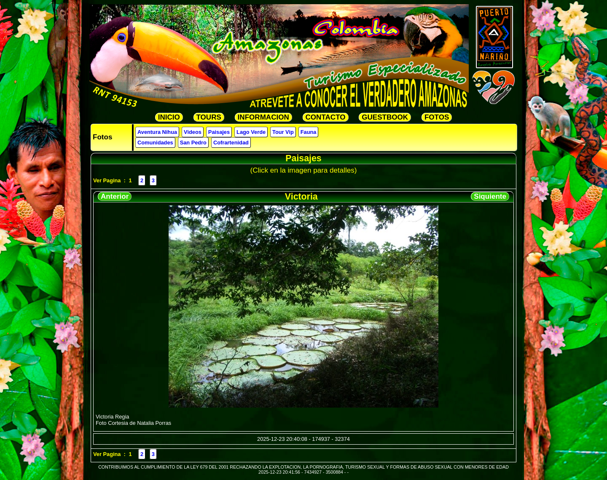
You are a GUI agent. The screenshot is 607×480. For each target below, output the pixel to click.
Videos (192, 132)
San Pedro (193, 142)
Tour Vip (283, 132)
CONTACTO (326, 117)
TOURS (208, 117)
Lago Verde (251, 132)
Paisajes (219, 132)
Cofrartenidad (231, 142)
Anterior (115, 196)
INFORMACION (263, 117)
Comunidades (155, 142)
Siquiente (490, 196)
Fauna (309, 132)
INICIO (169, 117)
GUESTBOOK (385, 117)
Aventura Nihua (157, 132)
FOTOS (436, 117)
